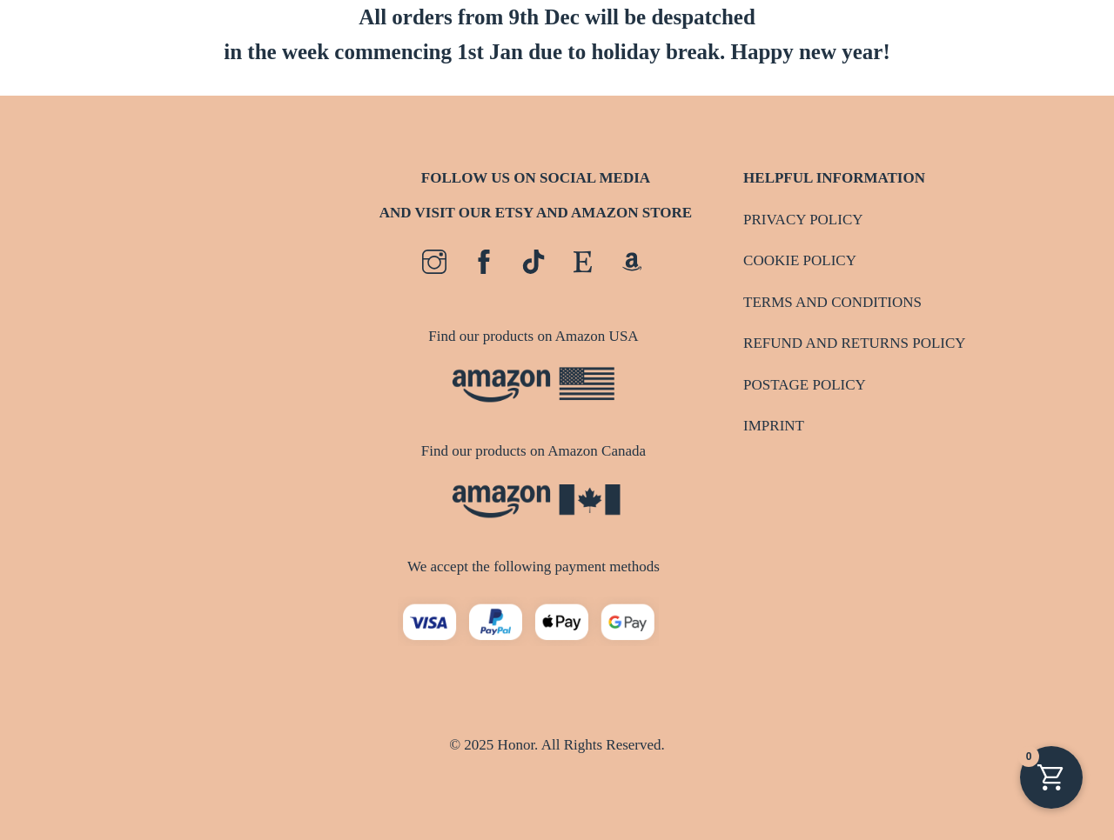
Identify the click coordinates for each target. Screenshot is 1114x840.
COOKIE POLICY (799, 260)
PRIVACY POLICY (802, 219)
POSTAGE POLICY (804, 385)
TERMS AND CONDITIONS (832, 302)
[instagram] (434, 262)
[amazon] (632, 262)
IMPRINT (773, 425)
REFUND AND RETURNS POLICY (854, 343)
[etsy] (583, 262)
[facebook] (484, 262)
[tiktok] (533, 262)
